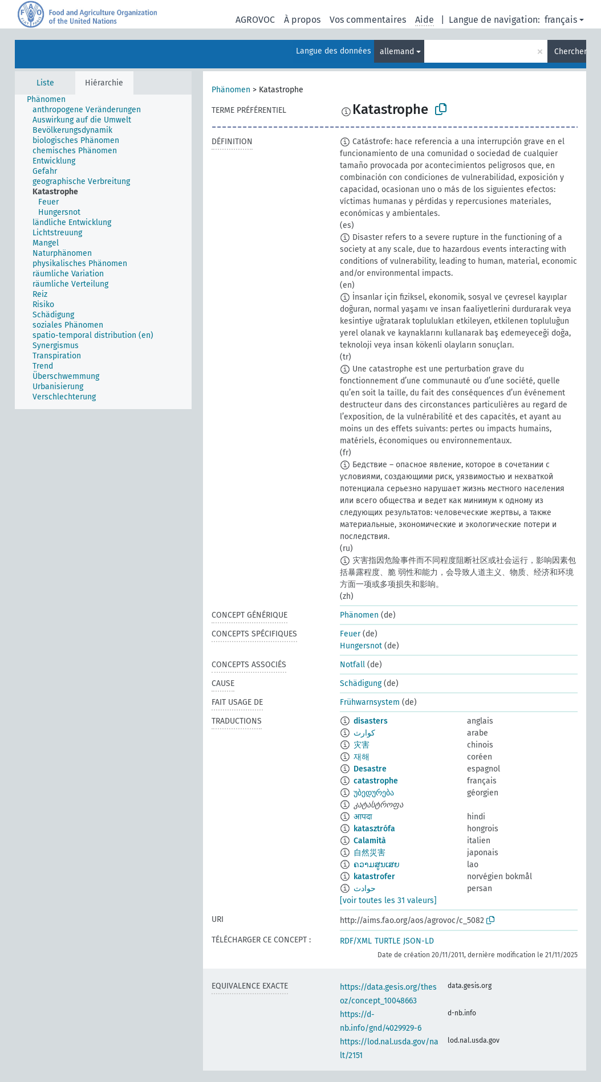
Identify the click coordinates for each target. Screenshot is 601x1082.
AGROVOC (255, 19)
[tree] (103, 252)
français (561, 19)
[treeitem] (51, 100)
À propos (302, 19)
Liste (45, 83)
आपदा (363, 817)
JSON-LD (418, 941)
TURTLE (387, 941)
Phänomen (231, 90)
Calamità (370, 841)
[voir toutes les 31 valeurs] (388, 900)
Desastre (370, 769)
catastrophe (376, 781)
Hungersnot (361, 646)
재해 (361, 757)
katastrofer (374, 876)
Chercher (570, 51)
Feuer (350, 634)
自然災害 (369, 853)
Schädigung (360, 683)
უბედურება (374, 793)
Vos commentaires (368, 19)
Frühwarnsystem (370, 702)
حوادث (365, 888)
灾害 (361, 745)
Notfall (352, 664)
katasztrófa (374, 829)
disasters (371, 721)
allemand (397, 51)
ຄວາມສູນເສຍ (377, 864)
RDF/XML (356, 941)
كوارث (364, 733)
